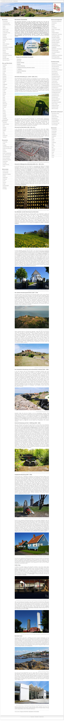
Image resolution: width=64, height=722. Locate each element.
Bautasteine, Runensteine (57, 48)
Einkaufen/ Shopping (7, 159)
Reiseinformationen (6, 156)
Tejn (3, 132)
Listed (4, 90)
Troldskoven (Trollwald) (56, 39)
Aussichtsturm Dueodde (56, 102)
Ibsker (4, 86)
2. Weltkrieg (19, 69)
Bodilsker (4, 76)
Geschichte (5, 45)
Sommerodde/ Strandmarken (5, 120)
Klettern (4, 175)
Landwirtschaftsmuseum (56, 90)
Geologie (4, 56)
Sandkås (4, 115)
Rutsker (4, 111)
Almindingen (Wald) (55, 35)
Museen (4, 50)
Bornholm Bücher (6, 60)
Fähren (4, 27)
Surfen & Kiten (5, 171)
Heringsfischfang (44, 417)
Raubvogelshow (55, 73)
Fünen (53, 140)
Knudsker (4, 89)
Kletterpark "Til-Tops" (56, 77)
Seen (4, 42)
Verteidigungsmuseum (56, 92)
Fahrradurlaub (5, 172)
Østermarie (5, 103)
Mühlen (53, 26)
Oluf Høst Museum (55, 66)
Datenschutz (41, 716)
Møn (53, 147)
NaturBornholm (55, 63)
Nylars (4, 98)
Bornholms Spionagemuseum (20, 569)
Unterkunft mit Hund (6, 24)
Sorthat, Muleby (6, 124)
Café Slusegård (55, 124)
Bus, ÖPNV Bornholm (7, 154)
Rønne (4, 110)
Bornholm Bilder (6, 58)
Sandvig (4, 116)
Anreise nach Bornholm (7, 148)
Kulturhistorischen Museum (39, 167)
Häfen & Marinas (6, 44)
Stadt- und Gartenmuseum (57, 89)
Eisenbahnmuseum (55, 95)
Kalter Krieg (19, 72)
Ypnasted (4, 137)
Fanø (53, 157)
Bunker (53, 31)
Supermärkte (5, 161)
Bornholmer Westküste (44, 251)
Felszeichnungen (55, 50)
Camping (4, 145)
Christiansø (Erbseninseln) (57, 58)
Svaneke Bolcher (55, 121)
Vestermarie (5, 135)
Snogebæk (5, 118)
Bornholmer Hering (55, 113)
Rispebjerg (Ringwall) (56, 45)
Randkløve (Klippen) (56, 42)
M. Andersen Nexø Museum (57, 69)
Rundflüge (5, 188)
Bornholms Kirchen (41, 220)
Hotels (4, 26)
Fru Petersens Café (55, 123)
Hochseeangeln (6, 185)
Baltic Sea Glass (55, 108)
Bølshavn (4, 77)
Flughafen (5, 151)
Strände (4, 40)
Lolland (53, 145)
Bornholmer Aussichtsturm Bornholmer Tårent (33, 607)
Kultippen (53, 53)
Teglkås (4, 130)
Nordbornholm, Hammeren (57, 34)
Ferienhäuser (5, 21)
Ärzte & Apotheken (6, 158)
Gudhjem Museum (55, 68)
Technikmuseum (55, 97)
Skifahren (4, 187)
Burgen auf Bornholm (24, 711)
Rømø (53, 155)
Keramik (16, 418)
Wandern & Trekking (7, 174)
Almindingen (44, 253)
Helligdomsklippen (55, 32)
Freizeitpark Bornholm (56, 76)
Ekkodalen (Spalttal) (55, 37)
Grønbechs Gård (55, 107)
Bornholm (11, 1)
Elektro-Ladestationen (7, 153)
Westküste (5, 37)
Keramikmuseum (55, 87)
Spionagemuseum (55, 100)
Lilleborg (39, 253)
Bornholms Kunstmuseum (57, 65)
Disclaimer (37, 716)
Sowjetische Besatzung (21, 71)
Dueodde (4, 79)
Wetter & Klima (6, 29)
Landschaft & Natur (6, 32)
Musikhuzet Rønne (55, 105)
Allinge (4, 66)
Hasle (4, 82)
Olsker (4, 100)
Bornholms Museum (55, 84)
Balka (4, 73)
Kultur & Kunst (5, 48)
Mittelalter (19, 64)
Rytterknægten (31, 573)
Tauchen (4, 182)
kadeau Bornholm (55, 116)
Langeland (54, 142)
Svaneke (4, 129)
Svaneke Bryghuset (55, 119)
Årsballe (4, 68)
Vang (4, 133)
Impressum (32, 716)
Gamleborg (43, 178)
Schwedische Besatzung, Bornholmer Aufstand (26, 67)
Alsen (53, 137)
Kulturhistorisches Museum (57, 86)
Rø (3, 108)
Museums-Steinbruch (56, 98)
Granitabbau (23, 418)
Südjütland (54, 136)
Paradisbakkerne (55, 44)
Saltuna (4, 113)
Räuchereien (54, 115)
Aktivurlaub (5, 169)
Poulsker (4, 107)
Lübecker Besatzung (21, 65)
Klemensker (5, 87)
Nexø (4, 95)
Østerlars (4, 102)
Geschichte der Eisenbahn (8, 47)
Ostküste (4, 35)
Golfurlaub (5, 179)
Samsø (53, 150)
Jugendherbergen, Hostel (7, 146)
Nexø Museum (54, 71)
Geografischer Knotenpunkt (57, 55)
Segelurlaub (5, 177)
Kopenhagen (54, 131)
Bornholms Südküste (44, 81)
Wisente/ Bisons (55, 82)
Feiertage (4, 162)
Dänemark (54, 127)
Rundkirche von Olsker (39, 222)
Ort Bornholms (22, 82)
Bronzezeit (19, 60)
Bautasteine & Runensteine (34, 711)
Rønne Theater (55, 103)
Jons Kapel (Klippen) (56, 52)
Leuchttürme (54, 27)
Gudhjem (4, 81)
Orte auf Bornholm (7, 63)
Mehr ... (27, 608)
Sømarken (5, 122)
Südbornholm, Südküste (7, 39)
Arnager (4, 71)
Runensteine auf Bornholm (21, 184)
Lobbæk (4, 92)
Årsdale (4, 69)
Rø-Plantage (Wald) (55, 56)
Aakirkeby (5, 65)
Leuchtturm (19, 574)
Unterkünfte (5, 141)
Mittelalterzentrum (55, 74)
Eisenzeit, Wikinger (20, 62)
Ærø (52, 153)
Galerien (4, 52)
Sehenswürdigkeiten (56, 19)
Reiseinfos (5, 140)
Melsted (4, 94)
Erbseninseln (46, 415)
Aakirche (24, 340)
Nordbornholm (22, 89)
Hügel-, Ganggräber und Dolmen (42, 87)
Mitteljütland (54, 134)
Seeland (53, 149)
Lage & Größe (5, 31)
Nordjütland (54, 132)
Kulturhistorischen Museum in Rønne (40, 530)
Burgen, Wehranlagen (56, 29)
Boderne (4, 74)
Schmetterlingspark (55, 79)
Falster (53, 139)
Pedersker (5, 105)
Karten (4, 166)
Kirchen (53, 24)
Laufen (4, 180)
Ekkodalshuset (54, 118)
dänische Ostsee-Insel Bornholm (40, 24)
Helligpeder (5, 84)
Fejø (53, 144)
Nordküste (5, 34)
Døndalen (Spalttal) (55, 40)
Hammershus (24, 251)
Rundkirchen (54, 23)
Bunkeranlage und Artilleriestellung (30, 427)
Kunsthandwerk (6, 53)
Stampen (4, 127)
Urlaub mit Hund (6, 164)
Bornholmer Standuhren (7, 55)
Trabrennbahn (54, 81)
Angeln (4, 183)
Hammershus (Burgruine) (56, 21)
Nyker (4, 97)
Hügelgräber (54, 47)
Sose (4, 125)
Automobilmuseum (55, 94)
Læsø (53, 152)
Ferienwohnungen (6, 23)
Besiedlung (19, 59)
